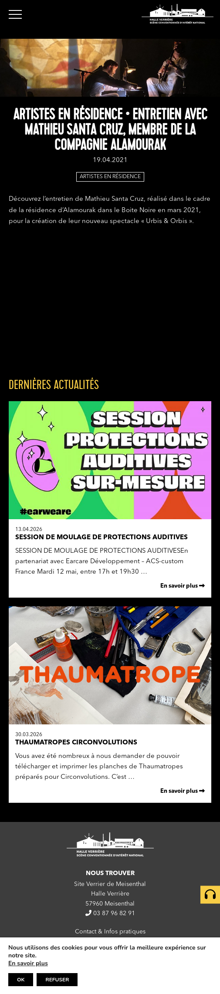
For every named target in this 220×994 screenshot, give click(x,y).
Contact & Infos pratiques (110, 932)
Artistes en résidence (110, 176)
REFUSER (57, 979)
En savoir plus (182, 586)
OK (20, 979)
